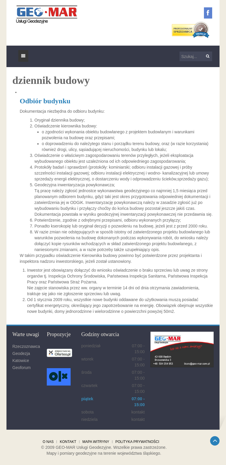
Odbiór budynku (45, 101)
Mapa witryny (95, 441)
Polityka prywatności (137, 441)
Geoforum (21, 367)
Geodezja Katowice (21, 357)
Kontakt (68, 441)
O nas (48, 441)
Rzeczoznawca (26, 346)
